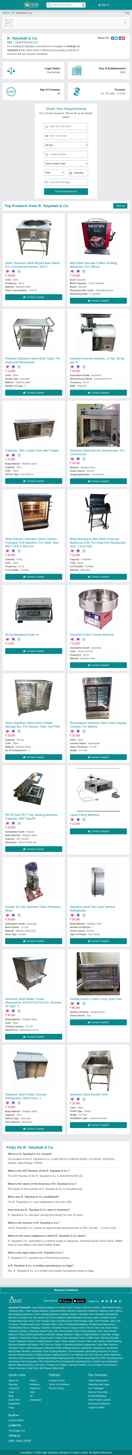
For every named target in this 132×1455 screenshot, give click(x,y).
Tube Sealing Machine (37, 1310)
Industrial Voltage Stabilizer (59, 1334)
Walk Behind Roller (111, 1307)
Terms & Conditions (59, 1384)
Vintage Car (53, 1364)
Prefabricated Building (76, 1324)
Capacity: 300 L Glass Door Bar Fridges (32, 450)
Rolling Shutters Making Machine (52, 1354)
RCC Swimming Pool (49, 1361)
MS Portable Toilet (46, 1320)
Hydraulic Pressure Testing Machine (35, 1341)
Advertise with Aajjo (98, 1384)
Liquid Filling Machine (84, 814)
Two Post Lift (95, 1354)
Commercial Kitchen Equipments (79, 1344)
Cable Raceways (34, 1347)
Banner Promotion (98, 1391)
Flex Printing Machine (85, 1330)
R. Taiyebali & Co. (22, 12)
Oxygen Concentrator (105, 1364)
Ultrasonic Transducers (93, 1347)
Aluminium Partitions (87, 1310)
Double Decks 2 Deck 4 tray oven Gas (96, 998)
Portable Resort (65, 1320)
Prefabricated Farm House (22, 1320)
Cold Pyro (33, 1368)
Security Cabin (91, 1317)
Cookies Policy (57, 1380)
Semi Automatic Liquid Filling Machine (88, 1351)
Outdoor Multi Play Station (87, 1307)
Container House (60, 1327)
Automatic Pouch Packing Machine (49, 1351)
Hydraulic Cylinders (18, 1330)
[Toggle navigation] (125, 22)
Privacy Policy (56, 1387)
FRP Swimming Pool (111, 1357)
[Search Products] (48, 4)
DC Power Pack (109, 1327)
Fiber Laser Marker (95, 1341)
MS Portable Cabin (83, 1320)
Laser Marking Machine (43, 1307)
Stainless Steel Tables (110, 1310)
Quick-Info (14, 1399)
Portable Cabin (64, 1307)
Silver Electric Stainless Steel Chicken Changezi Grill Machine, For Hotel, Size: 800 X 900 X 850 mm (32, 542)
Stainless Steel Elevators (69, 1317)
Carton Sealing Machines (46, 1314)
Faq (127, 12)
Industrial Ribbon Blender (62, 1310)
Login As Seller (96, 1407)
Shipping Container (40, 1327)
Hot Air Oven (93, 1327)
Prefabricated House (19, 1327)
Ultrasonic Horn (16, 1347)
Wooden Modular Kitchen (21, 1354)
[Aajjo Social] (103, 1300)
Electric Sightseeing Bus (21, 1364)
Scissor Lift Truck (46, 1317)
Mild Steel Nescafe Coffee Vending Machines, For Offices (93, 264)
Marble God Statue (28, 1344)
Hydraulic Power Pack (41, 1330)
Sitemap (13, 1384)
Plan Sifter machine (107, 1344)
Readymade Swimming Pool (76, 1361)
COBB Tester (92, 1337)
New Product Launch (99, 1399)
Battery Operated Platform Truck (76, 1364)
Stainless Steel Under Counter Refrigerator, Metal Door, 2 (25, 1096)
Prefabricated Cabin (30, 1324)
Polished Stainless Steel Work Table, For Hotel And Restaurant (32, 360)
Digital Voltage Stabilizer (87, 1334)
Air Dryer (112, 1351)
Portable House (108, 1317)
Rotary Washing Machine (31, 1334)
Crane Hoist (61, 1337)
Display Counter (69, 1314)
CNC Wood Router (63, 1330)
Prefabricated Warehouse (102, 1324)
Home (6, 12)
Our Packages (96, 1387)
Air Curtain (56, 1344)
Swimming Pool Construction (23, 1361)
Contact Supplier (33, 296)
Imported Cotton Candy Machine (92, 634)
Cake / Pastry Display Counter (69, 1341)
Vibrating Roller (16, 1310)
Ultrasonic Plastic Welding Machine (62, 1347)
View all (120, 205)
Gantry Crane (46, 1337)
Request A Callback (66, 1290)
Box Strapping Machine (20, 1314)
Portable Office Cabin (53, 1324)
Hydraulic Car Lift (27, 1317)
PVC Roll (44, 1344)
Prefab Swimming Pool (88, 1357)
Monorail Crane (76, 1337)
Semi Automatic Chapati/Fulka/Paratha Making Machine (47, 1357)
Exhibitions (14, 1403)
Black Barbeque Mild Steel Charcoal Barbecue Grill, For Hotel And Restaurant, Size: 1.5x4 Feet (98, 542)
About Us (14, 1380)
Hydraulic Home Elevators (92, 1314)
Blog (11, 1395)
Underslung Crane (29, 1337)
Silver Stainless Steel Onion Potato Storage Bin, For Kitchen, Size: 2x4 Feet (32, 724)
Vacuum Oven (78, 1327)
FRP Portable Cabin (105, 1320)
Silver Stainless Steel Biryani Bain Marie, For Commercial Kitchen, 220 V (32, 264)
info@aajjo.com (17, 1430)
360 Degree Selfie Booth (52, 1368)
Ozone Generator (17, 1368)
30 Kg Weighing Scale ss (22, 634)
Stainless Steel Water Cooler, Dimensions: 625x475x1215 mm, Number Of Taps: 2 (33, 1002)
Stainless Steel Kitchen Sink (89, 1094)
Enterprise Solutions (99, 1403)
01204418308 (16, 1420)
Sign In (103, 4)
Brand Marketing (97, 1395)
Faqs (11, 1407)
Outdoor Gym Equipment (104, 1361)
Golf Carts (40, 1364)
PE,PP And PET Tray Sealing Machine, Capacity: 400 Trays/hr (31, 816)
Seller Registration (98, 1380)
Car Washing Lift (79, 1354)
